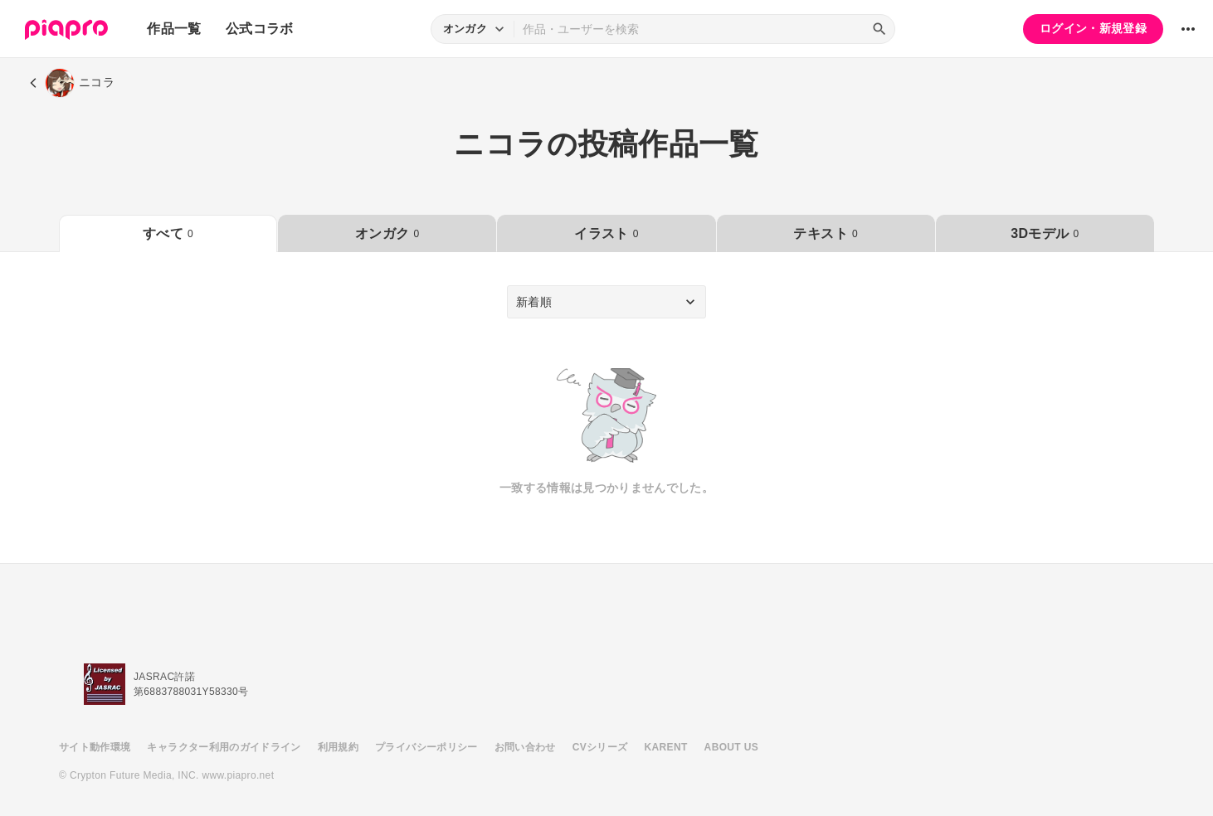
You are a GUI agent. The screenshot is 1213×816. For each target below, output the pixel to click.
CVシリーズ (600, 747)
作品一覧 (174, 29)
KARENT (666, 747)
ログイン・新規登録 (1093, 28)
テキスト (825, 233)
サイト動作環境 (94, 747)
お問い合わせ (525, 747)
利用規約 (338, 747)
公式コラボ (260, 29)
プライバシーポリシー (426, 747)
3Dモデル (1045, 233)
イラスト (606, 233)
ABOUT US (731, 747)
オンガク (387, 233)
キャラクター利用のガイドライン (223, 747)
